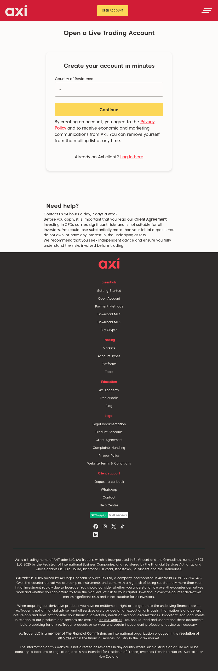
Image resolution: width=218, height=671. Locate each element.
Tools (109, 372)
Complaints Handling (109, 448)
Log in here (131, 156)
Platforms (109, 364)
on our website (110, 620)
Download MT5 (109, 322)
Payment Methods (109, 306)
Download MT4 (109, 314)
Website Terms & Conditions (109, 463)
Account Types (109, 356)
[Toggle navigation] (206, 10)
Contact (109, 497)
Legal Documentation (109, 424)
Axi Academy (109, 390)
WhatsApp (109, 489)
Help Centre (109, 505)
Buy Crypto (109, 330)
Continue (109, 109)
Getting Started (109, 291)
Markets (109, 348)
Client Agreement (150, 219)
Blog (109, 406)
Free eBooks (109, 398)
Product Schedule (109, 432)
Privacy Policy (109, 455)
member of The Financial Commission (77, 633)
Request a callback (109, 482)
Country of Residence (74, 79)
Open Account (112, 10)
